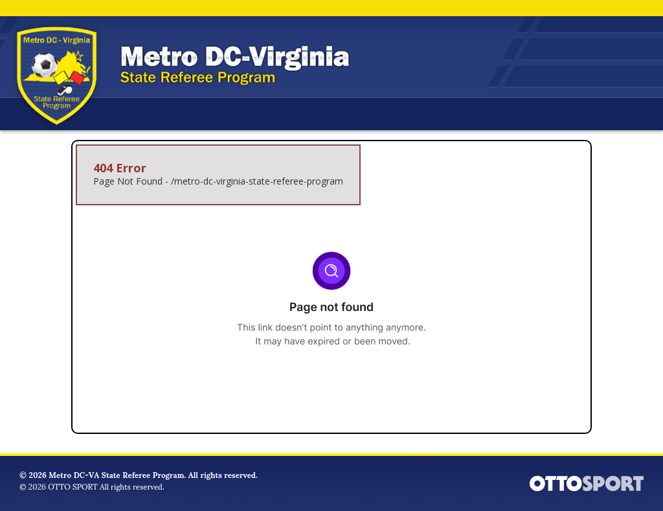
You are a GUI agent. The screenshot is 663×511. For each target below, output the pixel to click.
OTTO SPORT (72, 486)
